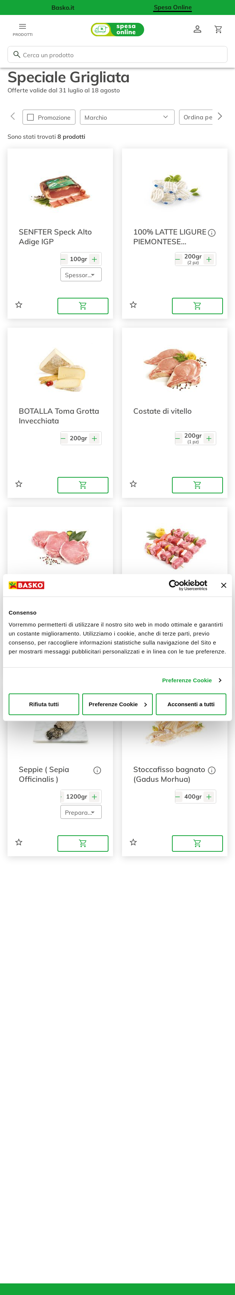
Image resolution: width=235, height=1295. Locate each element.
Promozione (54, 117)
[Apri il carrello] (218, 30)
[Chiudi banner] (223, 585)
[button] (127, 117)
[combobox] (117, 54)
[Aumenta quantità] (94, 259)
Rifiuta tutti (44, 704)
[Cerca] (16, 54)
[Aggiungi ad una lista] (19, 304)
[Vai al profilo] (197, 29)
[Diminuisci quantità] (63, 259)
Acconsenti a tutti (191, 704)
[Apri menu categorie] (23, 30)
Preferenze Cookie (187, 680)
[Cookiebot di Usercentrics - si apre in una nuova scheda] (174, 585)
